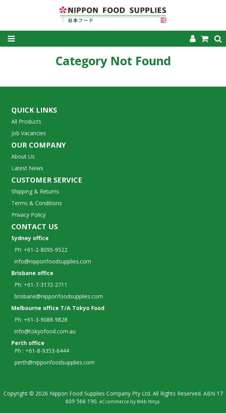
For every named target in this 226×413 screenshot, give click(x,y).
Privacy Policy (28, 214)
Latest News (27, 168)
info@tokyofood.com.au (45, 331)
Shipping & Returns (35, 191)
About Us (23, 156)
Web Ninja (148, 401)
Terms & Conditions (36, 203)
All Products (26, 121)
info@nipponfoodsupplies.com (51, 261)
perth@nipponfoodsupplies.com (54, 362)
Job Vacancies (28, 133)
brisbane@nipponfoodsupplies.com (57, 296)
